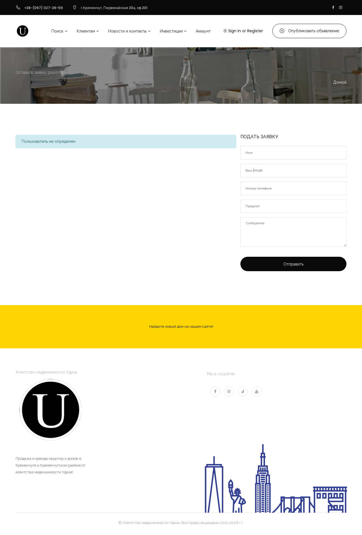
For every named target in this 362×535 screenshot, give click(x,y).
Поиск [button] (57, 31)
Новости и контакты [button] (127, 31)
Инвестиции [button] (171, 31)
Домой (339, 82)
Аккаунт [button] (203, 31)
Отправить (293, 264)
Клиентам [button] (86, 31)
